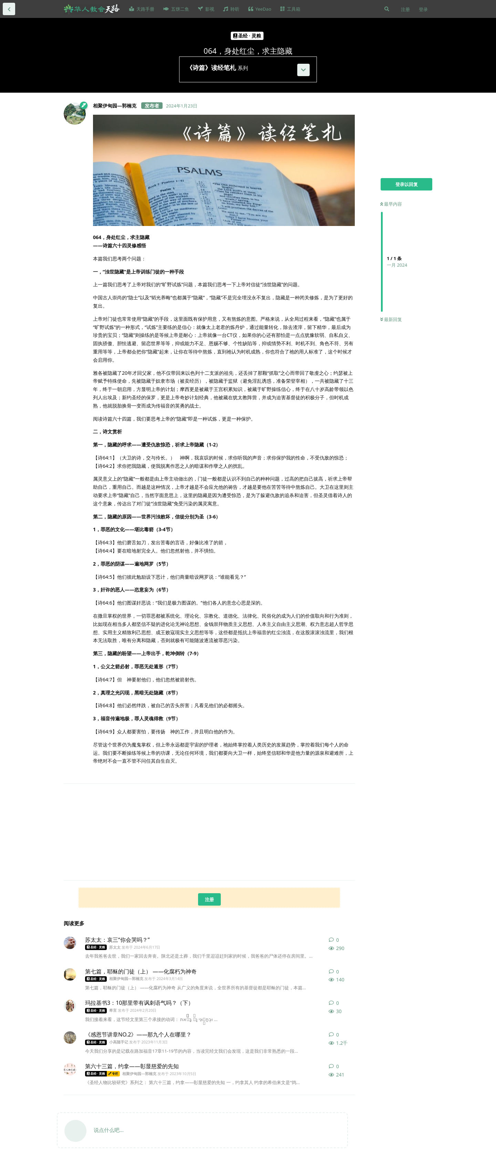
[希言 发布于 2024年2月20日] (70, 1006)
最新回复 (391, 319)
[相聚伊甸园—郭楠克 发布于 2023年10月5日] (70, 1069)
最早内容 (391, 204)
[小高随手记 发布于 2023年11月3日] (70, 1037)
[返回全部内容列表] (9, 9)
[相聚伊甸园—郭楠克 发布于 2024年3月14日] (70, 974)
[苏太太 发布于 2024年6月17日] (70, 943)
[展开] (303, 70)
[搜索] (387, 9)
